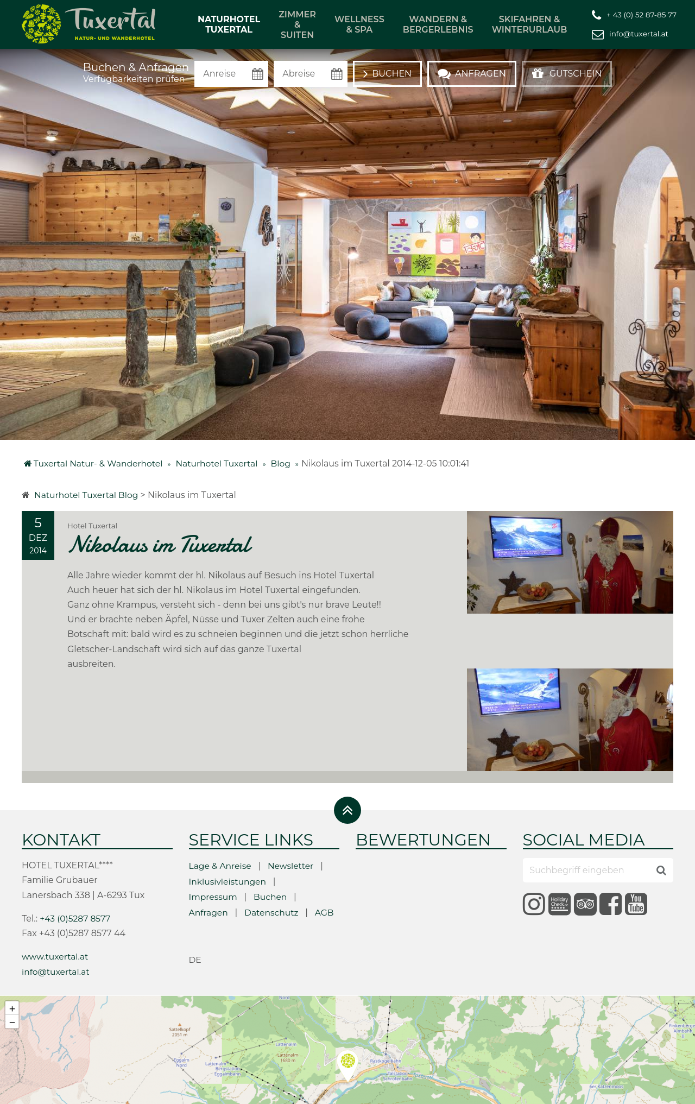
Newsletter (293, 812)
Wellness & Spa (359, 24)
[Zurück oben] (347, 756)
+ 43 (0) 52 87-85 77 (641, 14)
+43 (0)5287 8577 (76, 864)
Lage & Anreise (221, 812)
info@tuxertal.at (638, 33)
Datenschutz (273, 858)
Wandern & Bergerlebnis (438, 24)
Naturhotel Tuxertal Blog (87, 494)
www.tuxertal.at (56, 903)
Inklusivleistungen (229, 827)
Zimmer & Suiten (297, 24)
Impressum (214, 843)
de (195, 905)
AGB (327, 858)
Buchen (272, 843)
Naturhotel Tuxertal (229, 24)
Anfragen (209, 858)
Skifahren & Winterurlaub (529, 24)
